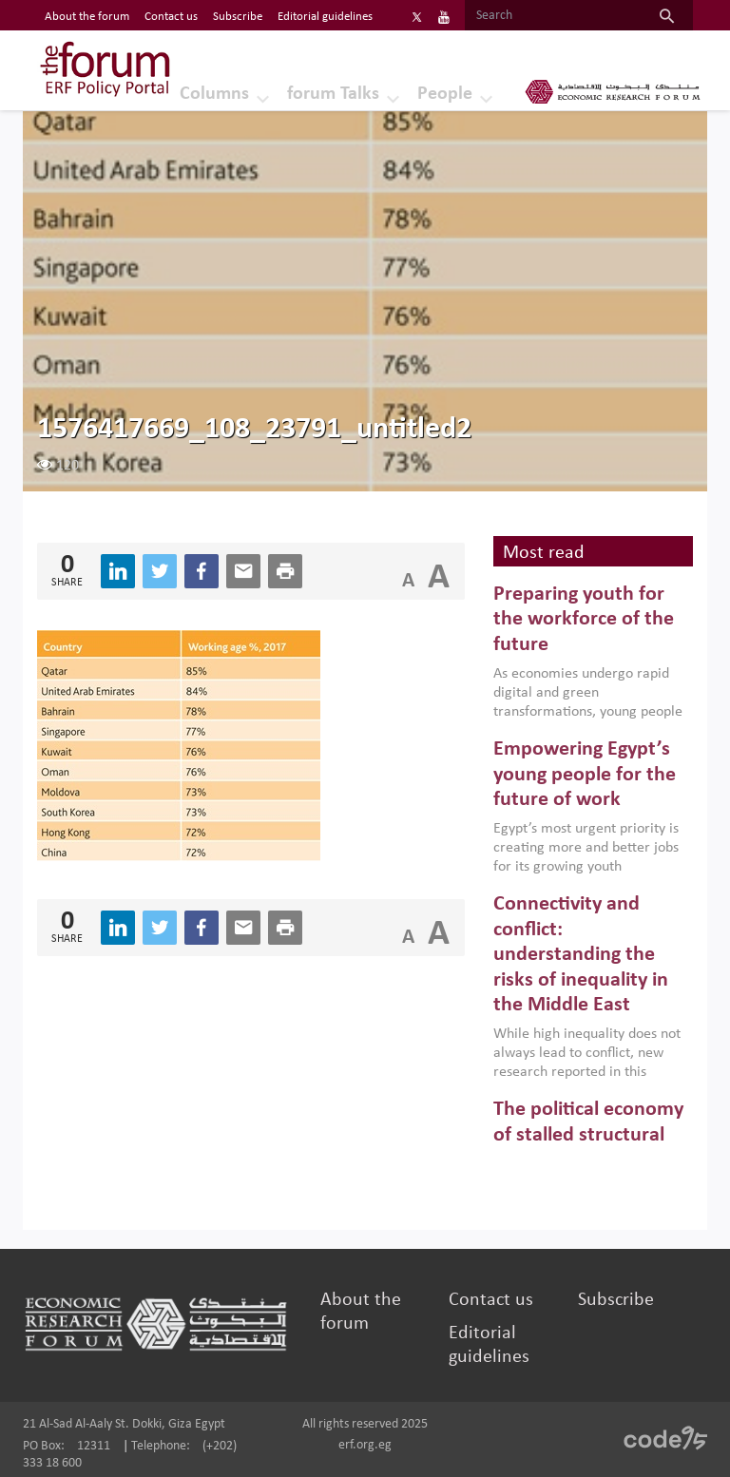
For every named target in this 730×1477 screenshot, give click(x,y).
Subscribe (616, 1300)
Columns (214, 94)
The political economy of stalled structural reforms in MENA (588, 1135)
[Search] (553, 16)
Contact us (491, 1300)
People (444, 94)
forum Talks (333, 94)
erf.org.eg (365, 1445)
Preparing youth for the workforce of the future (583, 620)
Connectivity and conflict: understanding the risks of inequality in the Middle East (580, 954)
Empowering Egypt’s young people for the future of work (584, 774)
